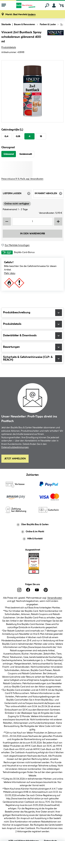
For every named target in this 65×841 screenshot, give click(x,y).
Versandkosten (54, 598)
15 (41, 136)
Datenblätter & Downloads (32, 335)
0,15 (18, 136)
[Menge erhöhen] (58, 221)
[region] (32, 91)
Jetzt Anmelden (15, 458)
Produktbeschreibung (32, 312)
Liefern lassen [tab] (17, 194)
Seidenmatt (25, 154)
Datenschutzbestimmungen (15, 447)
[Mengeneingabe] (32, 221)
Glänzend (9, 154)
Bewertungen (32, 347)
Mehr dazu (9, 273)
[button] (20, 14)
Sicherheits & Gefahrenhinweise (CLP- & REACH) (32, 358)
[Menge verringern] (7, 221)
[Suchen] (47, 5)
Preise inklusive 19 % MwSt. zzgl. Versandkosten (22, 179)
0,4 (6, 136)
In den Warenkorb (32, 233)
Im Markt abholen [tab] (49, 194)
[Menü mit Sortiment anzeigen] (3, 5)
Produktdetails (8, 47)
